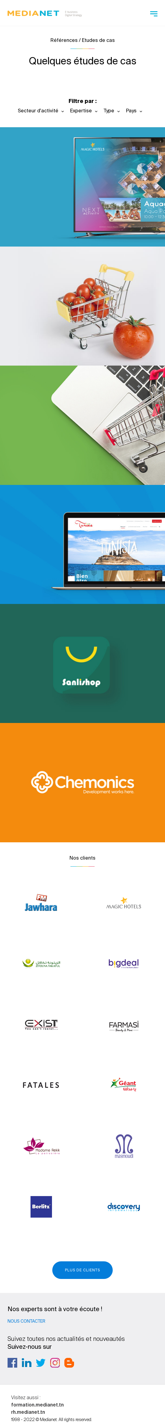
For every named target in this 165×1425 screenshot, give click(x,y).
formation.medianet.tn (37, 1404)
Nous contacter (26, 1321)
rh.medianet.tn (28, 1412)
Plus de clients (82, 1270)
